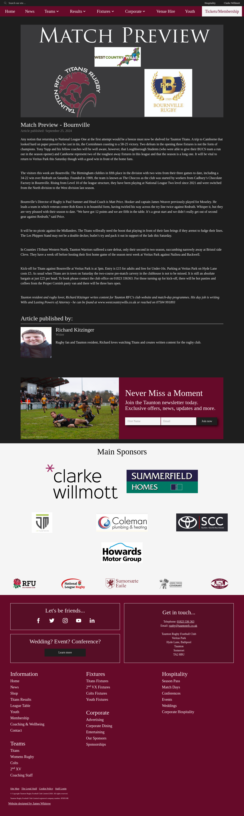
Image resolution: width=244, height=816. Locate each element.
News (30, 11)
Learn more (65, 652)
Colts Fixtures (96, 693)
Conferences (171, 693)
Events (167, 699)
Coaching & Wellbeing (27, 724)
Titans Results (20, 699)
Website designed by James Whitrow (29, 803)
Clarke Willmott (232, 3)
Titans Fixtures (97, 681)
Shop (14, 693)
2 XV (15, 769)
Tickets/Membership (222, 11)
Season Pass (171, 681)
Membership (19, 718)
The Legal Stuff (29, 788)
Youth (190, 11)
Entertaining (95, 732)
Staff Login (61, 788)
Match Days (171, 687)
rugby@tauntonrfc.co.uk (183, 625)
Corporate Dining (99, 726)
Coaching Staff (21, 775)
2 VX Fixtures (98, 687)
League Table (20, 706)
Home (10, 11)
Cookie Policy (46, 788)
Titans (14, 750)
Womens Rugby (22, 757)
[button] (52, 11)
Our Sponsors (96, 738)
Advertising (95, 720)
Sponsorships (96, 744)
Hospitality (210, 3)
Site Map (14, 788)
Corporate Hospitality (178, 712)
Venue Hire (165, 11)
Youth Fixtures (97, 699)
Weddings (169, 706)
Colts (14, 763)
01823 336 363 (185, 621)
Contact (16, 730)
